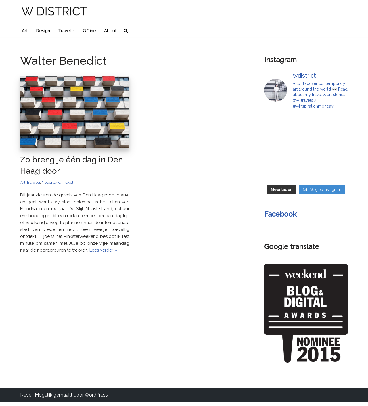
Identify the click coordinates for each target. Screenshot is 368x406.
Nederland (53, 183)
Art (25, 31)
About (113, 31)
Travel (72, 183)
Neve (25, 398)
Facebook (280, 215)
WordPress (96, 398)
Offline (91, 31)
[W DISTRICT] (54, 12)
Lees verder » (87, 267)
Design (43, 31)
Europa (34, 183)
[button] (75, 31)
